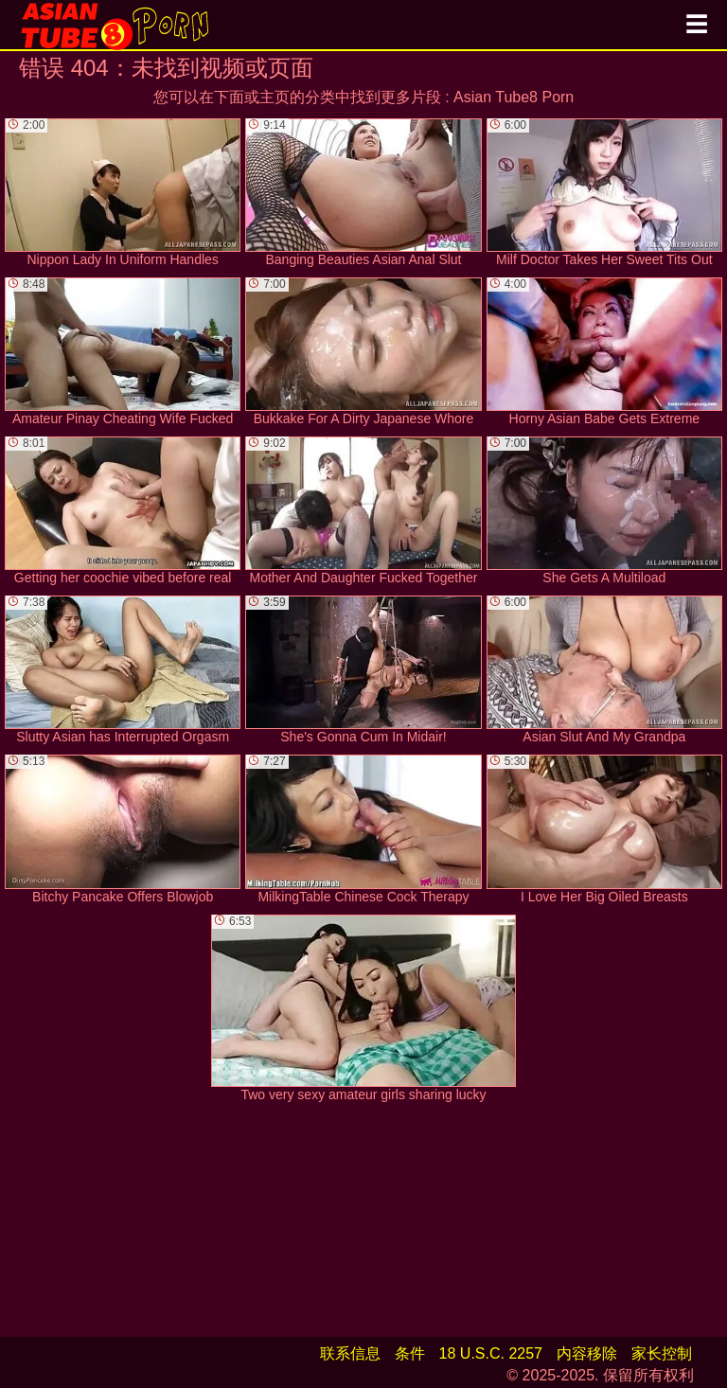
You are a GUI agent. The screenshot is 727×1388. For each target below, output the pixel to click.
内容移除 (587, 1353)
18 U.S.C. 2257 (490, 1353)
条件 (410, 1353)
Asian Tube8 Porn (513, 97)
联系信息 (350, 1353)
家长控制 (661, 1353)
